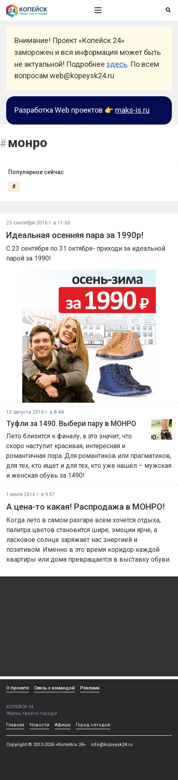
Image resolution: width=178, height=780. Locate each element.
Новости (39, 725)
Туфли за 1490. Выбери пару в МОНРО (71, 423)
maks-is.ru (132, 110)
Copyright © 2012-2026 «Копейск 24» (46, 744)
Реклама (89, 688)
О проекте (17, 688)
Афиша (62, 725)
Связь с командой (54, 688)
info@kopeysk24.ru (112, 744)
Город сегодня (93, 725)
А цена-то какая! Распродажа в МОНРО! (85, 507)
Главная (15, 725)
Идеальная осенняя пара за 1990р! (74, 235)
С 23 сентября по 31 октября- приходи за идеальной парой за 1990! (85, 253)
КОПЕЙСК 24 (41, 704)
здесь (116, 64)
